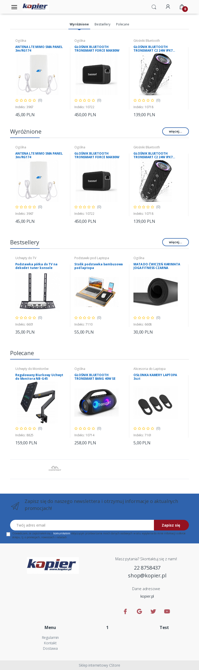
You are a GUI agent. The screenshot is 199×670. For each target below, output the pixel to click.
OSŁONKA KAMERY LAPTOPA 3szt (155, 377)
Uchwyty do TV (25, 258)
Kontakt (50, 642)
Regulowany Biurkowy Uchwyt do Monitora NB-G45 (39, 377)
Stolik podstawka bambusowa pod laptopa (98, 266)
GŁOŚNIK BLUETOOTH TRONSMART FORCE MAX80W (96, 48)
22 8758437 (147, 567)
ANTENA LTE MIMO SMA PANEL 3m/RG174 (38, 48)
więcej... (175, 131)
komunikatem (61, 533)
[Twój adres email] (82, 525)
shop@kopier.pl (147, 575)
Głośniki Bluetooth (146, 40)
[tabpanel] (40, 78)
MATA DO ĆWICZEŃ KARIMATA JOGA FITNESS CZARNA (156, 266)
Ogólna (20, 40)
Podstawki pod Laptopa (91, 258)
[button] (154, 6)
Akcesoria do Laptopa (149, 369)
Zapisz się (171, 525)
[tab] (79, 24)
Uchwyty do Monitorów (31, 369)
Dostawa (50, 648)
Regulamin (50, 637)
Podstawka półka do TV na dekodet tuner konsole (36, 266)
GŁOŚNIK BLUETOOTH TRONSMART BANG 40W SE (95, 377)
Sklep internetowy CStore (99, 665)
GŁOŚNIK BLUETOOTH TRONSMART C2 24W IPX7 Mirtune (153, 48)
